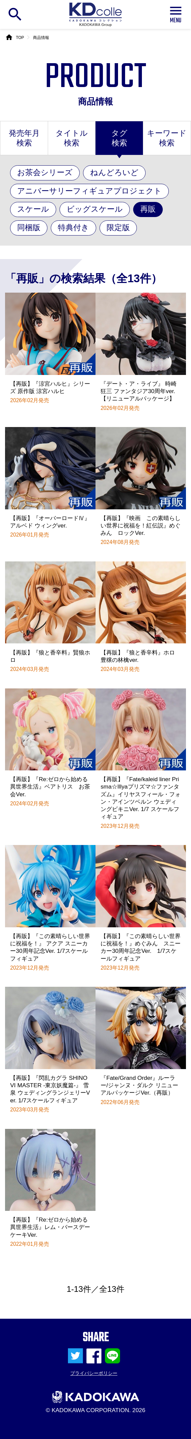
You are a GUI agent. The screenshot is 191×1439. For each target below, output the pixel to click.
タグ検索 (119, 138)
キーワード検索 (167, 138)
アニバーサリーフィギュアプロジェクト (89, 191)
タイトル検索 (71, 138)
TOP (20, 37)
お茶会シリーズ (45, 172)
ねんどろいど (114, 172)
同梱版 (28, 227)
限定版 (118, 227)
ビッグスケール (95, 209)
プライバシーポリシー (93, 1373)
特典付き (73, 227)
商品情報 (41, 37)
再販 (148, 209)
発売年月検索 (24, 138)
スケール (33, 209)
